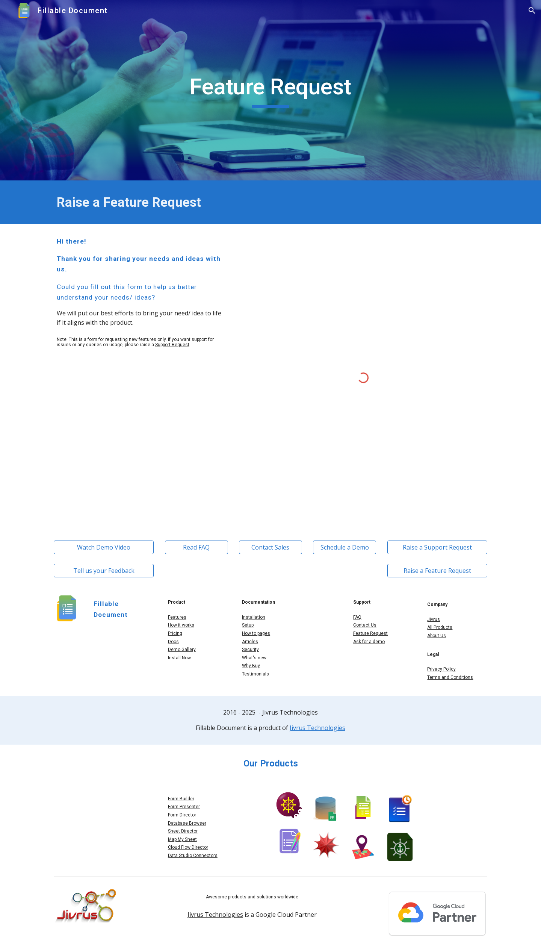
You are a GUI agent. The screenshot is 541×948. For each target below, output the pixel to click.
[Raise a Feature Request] (437, 570)
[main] (270, 90)
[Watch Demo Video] (103, 547)
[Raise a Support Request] (437, 547)
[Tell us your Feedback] (103, 570)
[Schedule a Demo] (344, 547)
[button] (532, 11)
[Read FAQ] (196, 547)
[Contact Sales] (270, 547)
